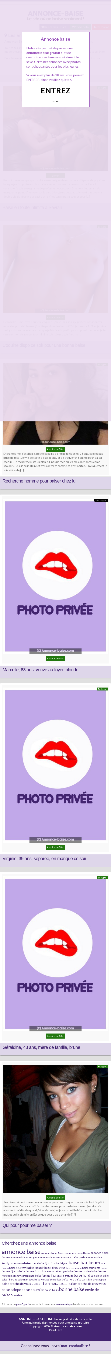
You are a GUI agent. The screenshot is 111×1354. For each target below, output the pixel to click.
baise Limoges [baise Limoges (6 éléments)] (26, 1279)
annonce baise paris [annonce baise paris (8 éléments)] (72, 1257)
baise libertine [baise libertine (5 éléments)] (9, 1279)
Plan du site (55, 1330)
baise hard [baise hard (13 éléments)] (82, 1275)
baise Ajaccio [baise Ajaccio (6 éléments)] (45, 1263)
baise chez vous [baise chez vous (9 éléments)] (55, 1268)
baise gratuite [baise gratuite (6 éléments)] (65, 1275)
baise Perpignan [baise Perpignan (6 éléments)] (97, 1279)
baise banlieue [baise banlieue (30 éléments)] (84, 1262)
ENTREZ (55, 90)
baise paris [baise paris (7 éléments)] (81, 1279)
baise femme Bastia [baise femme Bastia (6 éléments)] (30, 1271)
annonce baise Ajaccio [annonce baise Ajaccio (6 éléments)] (53, 1253)
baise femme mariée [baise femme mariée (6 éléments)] (79, 1271)
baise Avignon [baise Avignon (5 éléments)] (60, 1263)
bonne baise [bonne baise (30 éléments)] (71, 1289)
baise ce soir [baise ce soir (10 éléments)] (35, 1268)
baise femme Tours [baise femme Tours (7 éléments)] (46, 1275)
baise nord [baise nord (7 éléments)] (68, 1279)
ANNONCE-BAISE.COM (35, 1319)
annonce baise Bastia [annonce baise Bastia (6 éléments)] (78, 1253)
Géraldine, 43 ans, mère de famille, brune (41, 1047)
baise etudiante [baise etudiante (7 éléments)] (91, 1268)
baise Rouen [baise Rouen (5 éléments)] (61, 1284)
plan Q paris (23, 1304)
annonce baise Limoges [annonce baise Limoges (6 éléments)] (24, 1257)
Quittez (55, 101)
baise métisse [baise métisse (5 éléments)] (54, 1279)
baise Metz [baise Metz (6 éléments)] (40, 1279)
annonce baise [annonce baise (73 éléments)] (21, 1251)
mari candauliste (74, 1345)
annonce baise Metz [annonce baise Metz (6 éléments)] (49, 1257)
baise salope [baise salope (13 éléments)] (11, 1289)
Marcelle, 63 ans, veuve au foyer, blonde (40, 669)
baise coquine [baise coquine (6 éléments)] (74, 1268)
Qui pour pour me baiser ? (27, 1225)
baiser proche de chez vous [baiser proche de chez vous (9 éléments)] (87, 1284)
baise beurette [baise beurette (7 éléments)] (17, 1268)
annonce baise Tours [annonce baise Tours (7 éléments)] (26, 1263)
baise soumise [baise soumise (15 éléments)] (32, 1289)
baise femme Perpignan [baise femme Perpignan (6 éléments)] (21, 1275)
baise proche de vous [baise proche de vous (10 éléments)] (16, 1284)
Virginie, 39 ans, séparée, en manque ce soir (44, 858)
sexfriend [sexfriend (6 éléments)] (17, 1295)
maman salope (64, 1304)
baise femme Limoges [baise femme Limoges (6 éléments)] (54, 1271)
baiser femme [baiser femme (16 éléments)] (43, 1283)
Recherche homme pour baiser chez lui (39, 481)
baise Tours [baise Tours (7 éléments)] (52, 1290)
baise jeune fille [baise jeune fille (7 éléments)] (100, 1275)
